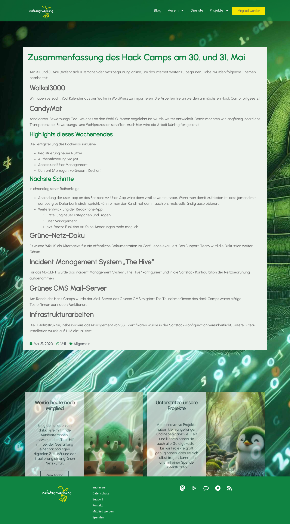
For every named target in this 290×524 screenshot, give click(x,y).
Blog (157, 10)
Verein (176, 10)
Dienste (197, 10)
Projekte (219, 10)
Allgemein (82, 344)
